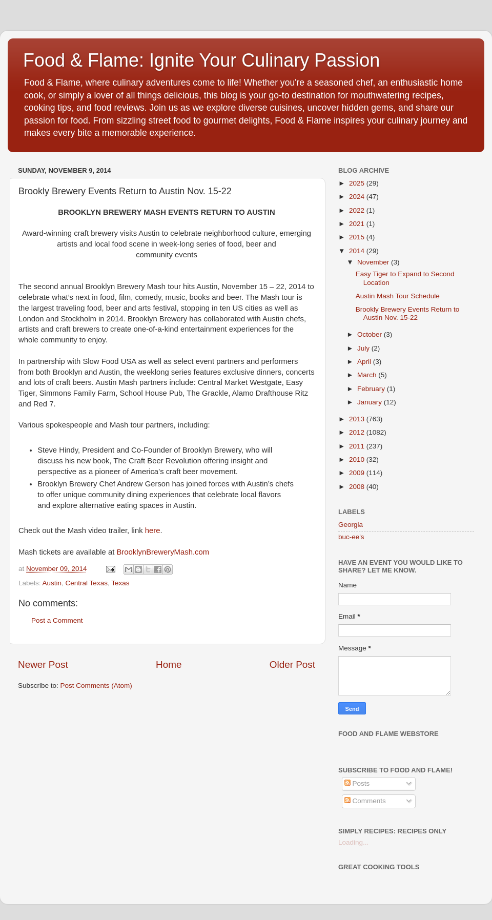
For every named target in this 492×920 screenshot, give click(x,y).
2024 (357, 196)
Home (168, 664)
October (370, 334)
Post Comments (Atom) (96, 685)
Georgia (350, 524)
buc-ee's (351, 537)
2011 (357, 446)
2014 (357, 251)
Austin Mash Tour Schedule (398, 296)
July (364, 348)
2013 (357, 419)
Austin (52, 583)
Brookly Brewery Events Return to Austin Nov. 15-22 (408, 313)
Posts (357, 783)
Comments (365, 801)
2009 (357, 473)
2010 (357, 459)
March (367, 375)
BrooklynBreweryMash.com (162, 552)
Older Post (292, 664)
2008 (357, 486)
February (372, 389)
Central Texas (87, 583)
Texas (120, 583)
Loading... (353, 842)
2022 (357, 210)
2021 (357, 224)
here (152, 530)
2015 (357, 237)
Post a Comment (57, 620)
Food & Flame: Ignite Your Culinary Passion (201, 60)
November (374, 262)
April (365, 361)
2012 (357, 432)
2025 (357, 183)
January (370, 402)
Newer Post (43, 664)
